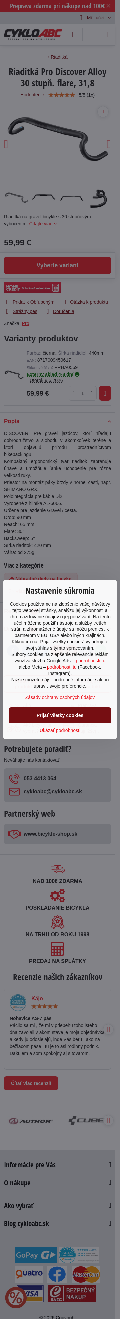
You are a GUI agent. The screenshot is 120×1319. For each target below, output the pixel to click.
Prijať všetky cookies (60, 715)
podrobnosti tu (90, 660)
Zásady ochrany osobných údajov (60, 697)
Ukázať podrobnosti (60, 730)
